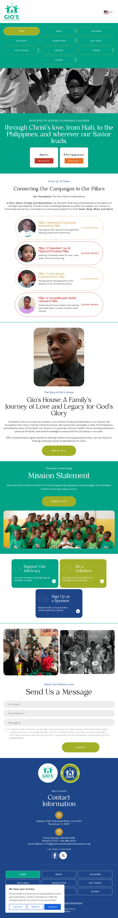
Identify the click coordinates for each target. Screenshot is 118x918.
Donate (96, 50)
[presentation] (39, 747)
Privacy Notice (16, 738)
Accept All (52, 907)
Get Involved (22, 50)
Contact (59, 50)
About (59, 31)
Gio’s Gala (21, 40)
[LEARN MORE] (89, 228)
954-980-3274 (68, 840)
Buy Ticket (96, 40)
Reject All (35, 907)
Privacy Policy (68, 909)
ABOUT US (59, 501)
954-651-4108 (67, 837)
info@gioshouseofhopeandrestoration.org (67, 843)
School (59, 60)
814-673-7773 (49, 840)
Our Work (96, 31)
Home (22, 31)
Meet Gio (59, 450)
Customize (17, 907)
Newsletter (59, 40)
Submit (80, 747)
